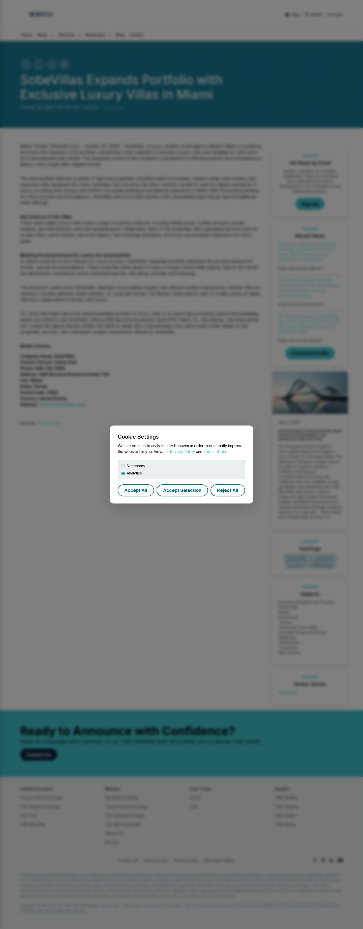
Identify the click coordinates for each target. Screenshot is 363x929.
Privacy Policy (182, 451)
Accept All (135, 490)
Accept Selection (182, 490)
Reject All (227, 490)
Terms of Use (215, 451)
